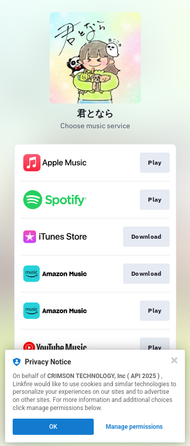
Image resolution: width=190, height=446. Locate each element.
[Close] (174, 360)
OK (53, 426)
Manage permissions (134, 426)
